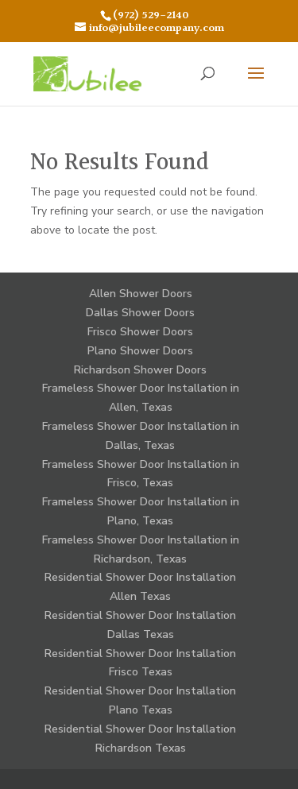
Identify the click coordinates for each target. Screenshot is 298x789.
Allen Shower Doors (140, 293)
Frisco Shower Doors (140, 331)
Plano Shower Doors (140, 350)
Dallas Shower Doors (140, 312)
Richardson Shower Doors (140, 369)
